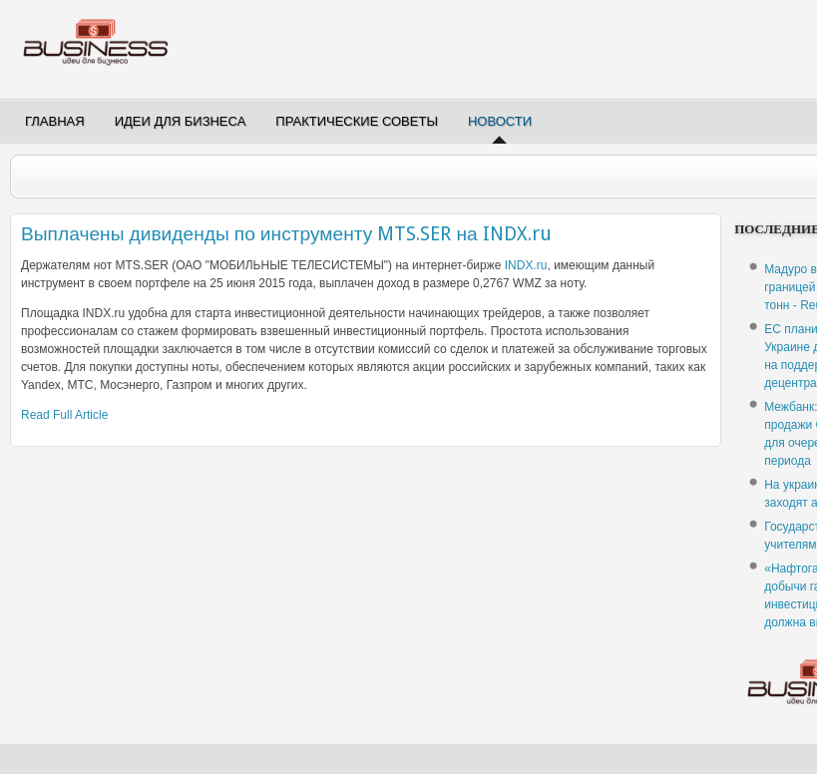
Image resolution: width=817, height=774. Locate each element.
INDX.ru (526, 265)
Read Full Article (64, 415)
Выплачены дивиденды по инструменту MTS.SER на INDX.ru (286, 233)
